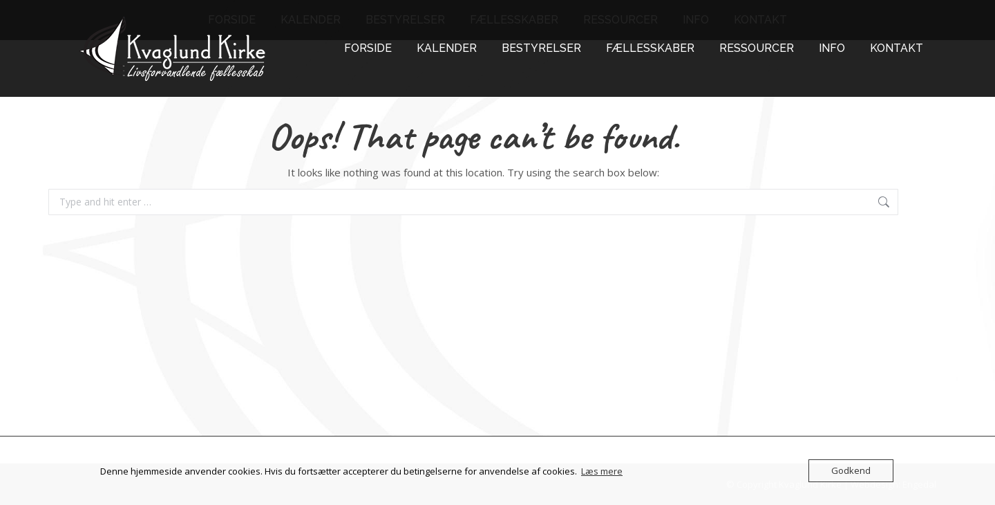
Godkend (851, 470)
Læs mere (602, 471)
